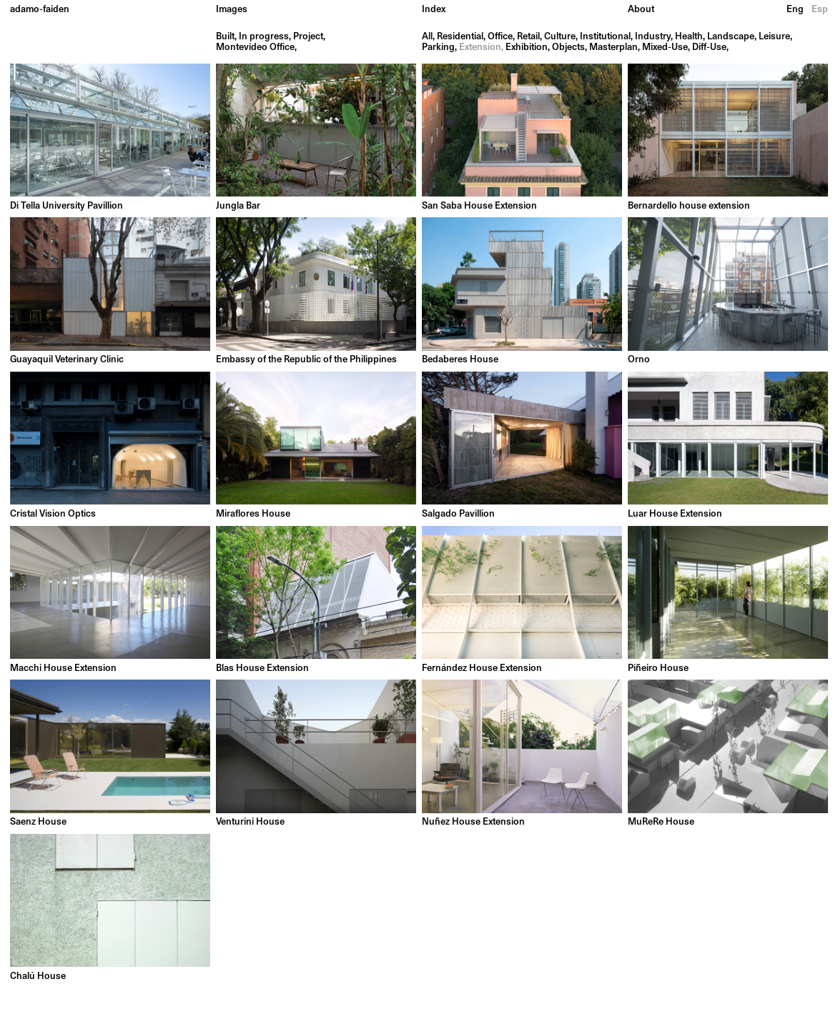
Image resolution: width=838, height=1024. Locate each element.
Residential (460, 36)
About (641, 9)
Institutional (605, 36)
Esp (820, 9)
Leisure (774, 36)
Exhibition (527, 47)
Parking (438, 47)
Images (231, 9)
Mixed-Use (665, 47)
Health (689, 36)
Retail (528, 36)
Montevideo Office (255, 47)
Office (500, 36)
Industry (653, 36)
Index (433, 9)
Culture (560, 36)
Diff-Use (709, 47)
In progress (264, 36)
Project (308, 36)
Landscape (730, 36)
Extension (480, 47)
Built (225, 36)
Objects (568, 47)
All (427, 36)
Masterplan (613, 47)
